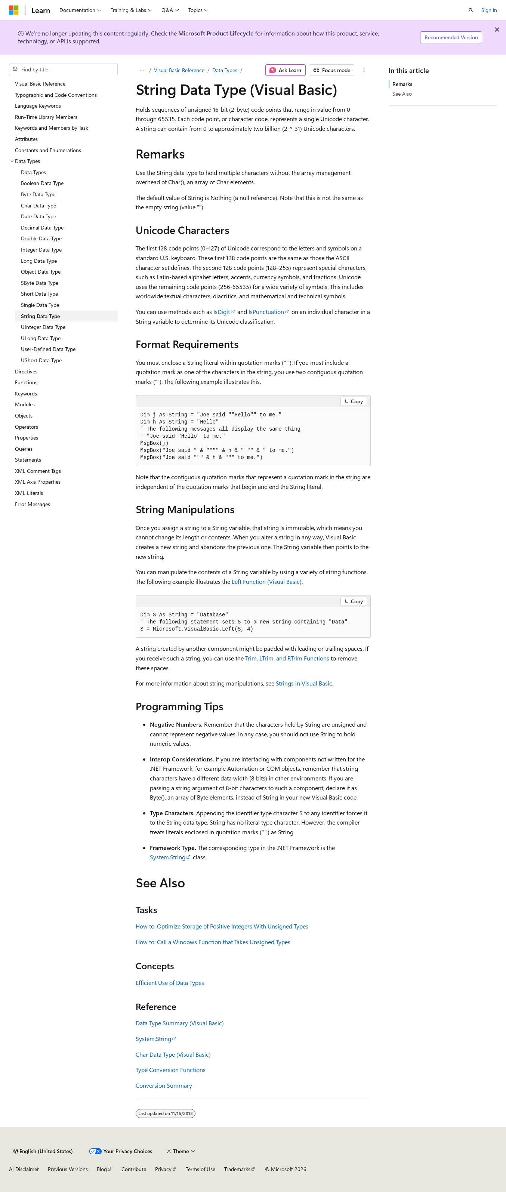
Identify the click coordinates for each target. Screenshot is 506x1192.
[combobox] (63, 70)
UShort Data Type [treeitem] (41, 360)
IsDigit (221, 311)
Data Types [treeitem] (33, 172)
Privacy (163, 1169)
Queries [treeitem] (24, 448)
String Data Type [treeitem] (40, 316)
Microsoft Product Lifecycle (216, 33)
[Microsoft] (14, 10)
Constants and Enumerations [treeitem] (48, 150)
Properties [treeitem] (26, 437)
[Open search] (470, 10)
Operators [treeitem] (26, 426)
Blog (102, 1169)
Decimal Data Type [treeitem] (42, 227)
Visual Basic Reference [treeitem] (40, 83)
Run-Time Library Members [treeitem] (46, 116)
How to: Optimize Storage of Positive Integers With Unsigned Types (222, 926)
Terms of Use (200, 1169)
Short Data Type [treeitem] (39, 293)
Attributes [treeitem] (26, 138)
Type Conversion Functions (171, 1070)
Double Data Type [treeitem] (41, 238)
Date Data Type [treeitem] (38, 216)
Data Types (224, 70)
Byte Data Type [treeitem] (38, 194)
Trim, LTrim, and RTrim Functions (287, 658)
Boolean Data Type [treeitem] (42, 183)
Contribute (133, 1169)
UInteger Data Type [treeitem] (43, 326)
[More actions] (363, 70)
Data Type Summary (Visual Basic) (180, 1023)
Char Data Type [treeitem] (38, 205)
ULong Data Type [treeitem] (41, 338)
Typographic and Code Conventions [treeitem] (56, 94)
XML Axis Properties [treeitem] (38, 481)
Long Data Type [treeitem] (39, 260)
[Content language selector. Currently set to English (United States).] (43, 1151)
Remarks (402, 83)
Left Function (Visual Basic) (267, 581)
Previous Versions (68, 1169)
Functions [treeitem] (26, 382)
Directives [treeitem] (26, 371)
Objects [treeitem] (24, 415)
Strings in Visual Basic (304, 683)
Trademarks (237, 1169)
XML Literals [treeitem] (29, 492)
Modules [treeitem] (25, 404)
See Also (402, 93)
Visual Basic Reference (179, 70)
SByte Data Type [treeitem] (39, 282)
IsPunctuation (266, 311)
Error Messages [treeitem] (32, 504)
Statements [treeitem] (28, 459)
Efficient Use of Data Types (170, 982)
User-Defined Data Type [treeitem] (48, 348)
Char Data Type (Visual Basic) (173, 1054)
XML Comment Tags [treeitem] (38, 470)
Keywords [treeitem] (26, 393)
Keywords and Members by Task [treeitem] (51, 127)
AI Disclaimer (24, 1169)
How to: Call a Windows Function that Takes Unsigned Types (213, 942)
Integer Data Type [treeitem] (41, 249)
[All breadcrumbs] (142, 70)
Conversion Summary (164, 1085)
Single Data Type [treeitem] (40, 304)
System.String (167, 857)
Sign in (489, 9)
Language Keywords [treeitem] (38, 105)
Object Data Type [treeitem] (41, 271)
